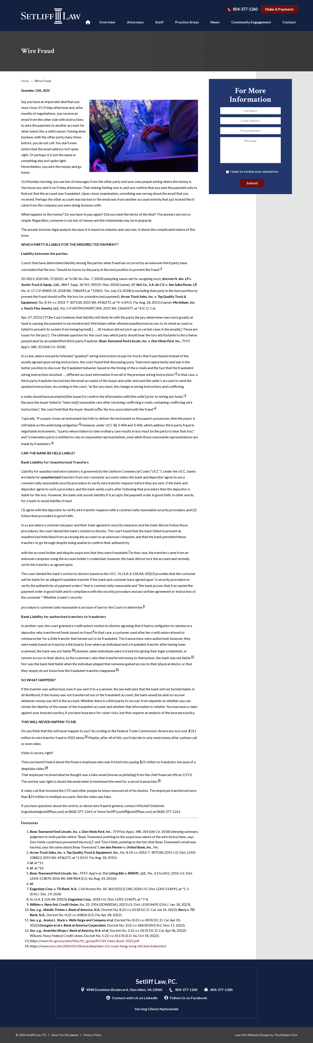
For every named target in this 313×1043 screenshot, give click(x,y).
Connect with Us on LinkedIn (135, 998)
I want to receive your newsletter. (254, 171)
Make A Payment (279, 9)
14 (46, 767)
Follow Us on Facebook (188, 998)
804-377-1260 (245, 9)
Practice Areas (187, 22)
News (215, 22)
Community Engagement (251, 22)
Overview (107, 22)
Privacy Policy (92, 1035)
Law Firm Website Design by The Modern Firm (266, 1035)
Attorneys (135, 22)
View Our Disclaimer (65, 1035)
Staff (159, 22)
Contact (289, 22)
